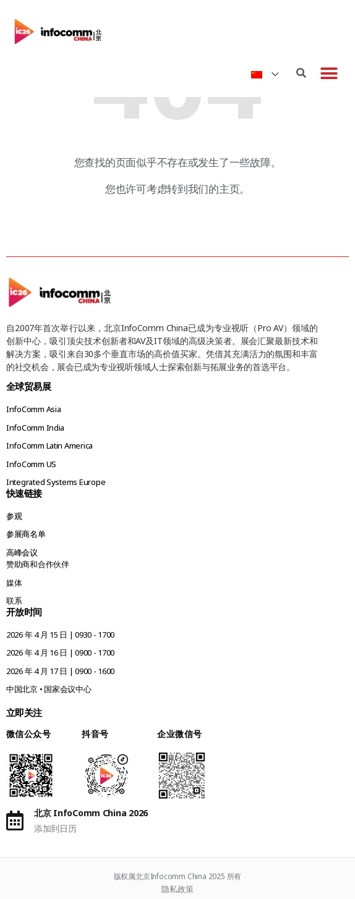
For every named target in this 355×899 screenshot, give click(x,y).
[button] (329, 73)
